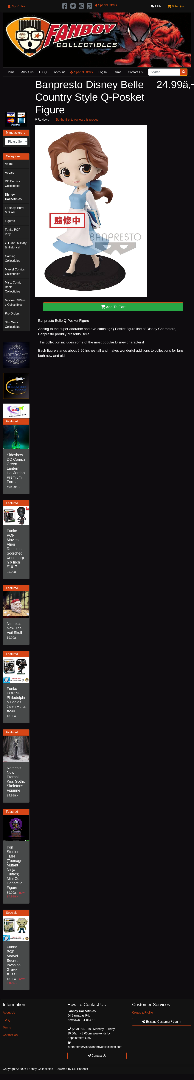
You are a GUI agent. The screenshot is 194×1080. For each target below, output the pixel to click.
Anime (9, 163)
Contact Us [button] (97, 1055)
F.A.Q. (43, 72)
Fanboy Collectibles (40, 1068)
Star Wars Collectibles (12, 324)
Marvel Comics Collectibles (15, 272)
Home (11, 72)
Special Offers (81, 72)
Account (59, 72)
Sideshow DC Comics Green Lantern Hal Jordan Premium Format (16, 468)
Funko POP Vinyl (12, 232)
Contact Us (135, 72)
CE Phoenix (80, 1068)
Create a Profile (142, 1012)
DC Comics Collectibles (12, 183)
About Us (27, 72)
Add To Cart (113, 307)
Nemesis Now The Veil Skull (14, 628)
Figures (10, 220)
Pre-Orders (12, 313)
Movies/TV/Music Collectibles (15, 302)
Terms (117, 72)
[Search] (164, 72)
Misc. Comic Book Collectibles (13, 287)
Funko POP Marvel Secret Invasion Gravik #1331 (14, 960)
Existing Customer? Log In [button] (161, 1021)
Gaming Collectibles (12, 258)
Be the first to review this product (77, 119)
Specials (11, 912)
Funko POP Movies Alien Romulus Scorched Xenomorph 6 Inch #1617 (15, 549)
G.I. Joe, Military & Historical (16, 245)
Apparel (10, 172)
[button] (18, 6)
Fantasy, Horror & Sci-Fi (15, 210)
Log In (102, 72)
